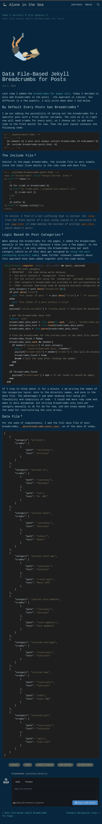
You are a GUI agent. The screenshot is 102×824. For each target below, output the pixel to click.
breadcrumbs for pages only (51, 93)
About (88, 4)
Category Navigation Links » (83, 813)
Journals (76, 4)
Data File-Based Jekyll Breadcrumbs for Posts (33, 19)
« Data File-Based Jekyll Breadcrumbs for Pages (24, 814)
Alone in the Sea (26, 5)
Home (5, 15)
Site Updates (37, 15)
